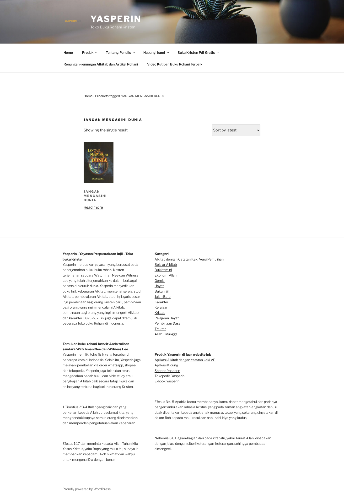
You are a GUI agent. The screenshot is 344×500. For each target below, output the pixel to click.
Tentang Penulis (120, 52)
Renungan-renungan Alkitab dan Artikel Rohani (101, 64)
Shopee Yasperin (167, 371)
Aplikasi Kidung (166, 365)
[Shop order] (236, 130)
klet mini (165, 270)
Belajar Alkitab (166, 264)
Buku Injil (161, 291)
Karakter (161, 302)
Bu (157, 270)
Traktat (160, 329)
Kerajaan (161, 307)
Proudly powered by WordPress (87, 489)
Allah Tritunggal (166, 334)
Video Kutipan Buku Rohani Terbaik (174, 64)
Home (68, 52)
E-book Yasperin (167, 381)
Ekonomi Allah (166, 275)
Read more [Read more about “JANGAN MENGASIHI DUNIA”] (93, 207)
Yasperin (115, 19)
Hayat (159, 286)
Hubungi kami (156, 52)
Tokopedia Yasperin (169, 376)
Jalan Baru (163, 296)
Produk (90, 52)
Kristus (160, 312)
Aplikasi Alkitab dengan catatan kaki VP (185, 360)
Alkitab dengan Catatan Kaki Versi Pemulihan (189, 259)
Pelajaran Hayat (167, 318)
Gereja (160, 280)
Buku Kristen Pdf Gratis (198, 52)
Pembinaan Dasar (168, 323)
